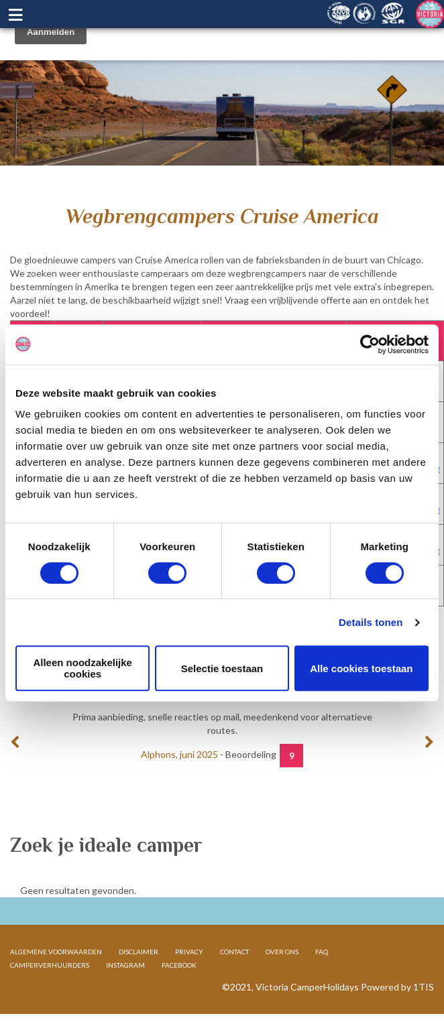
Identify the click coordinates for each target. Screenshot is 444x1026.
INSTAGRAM (125, 965)
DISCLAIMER (138, 952)
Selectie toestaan (222, 668)
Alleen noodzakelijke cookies (82, 668)
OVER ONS (282, 952)
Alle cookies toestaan (361, 668)
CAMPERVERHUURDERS (49, 965)
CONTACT (234, 952)
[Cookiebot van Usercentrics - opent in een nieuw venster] (370, 344)
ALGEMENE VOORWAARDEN (56, 952)
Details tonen (370, 622)
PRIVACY (189, 952)
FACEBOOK (179, 965)
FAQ (321, 952)
